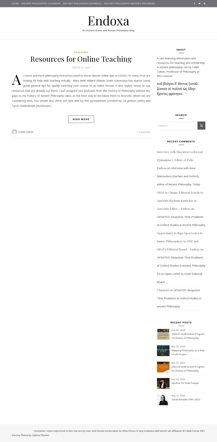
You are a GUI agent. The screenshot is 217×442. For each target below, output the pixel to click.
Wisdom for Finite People (185, 383)
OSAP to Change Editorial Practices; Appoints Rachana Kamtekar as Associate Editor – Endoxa (180, 200)
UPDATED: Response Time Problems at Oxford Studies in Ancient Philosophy (179, 298)
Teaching (81, 52)
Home (15, 3)
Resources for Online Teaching (81, 58)
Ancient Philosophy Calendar (40, 3)
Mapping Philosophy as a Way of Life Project (188, 352)
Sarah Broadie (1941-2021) (186, 399)
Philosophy (189, 71)
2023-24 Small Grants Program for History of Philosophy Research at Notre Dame (188, 369)
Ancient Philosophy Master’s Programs (129, 3)
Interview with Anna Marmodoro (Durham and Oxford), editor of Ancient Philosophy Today (178, 176)
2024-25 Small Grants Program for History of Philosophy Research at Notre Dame (188, 336)
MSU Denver (165, 76)
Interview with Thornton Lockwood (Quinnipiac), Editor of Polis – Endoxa (180, 160)
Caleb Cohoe (26, 132)
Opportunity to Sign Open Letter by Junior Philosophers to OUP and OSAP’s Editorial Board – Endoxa (180, 241)
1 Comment (143, 132)
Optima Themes (40, 435)
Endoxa (108, 20)
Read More (81, 119)
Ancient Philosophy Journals (82, 3)
